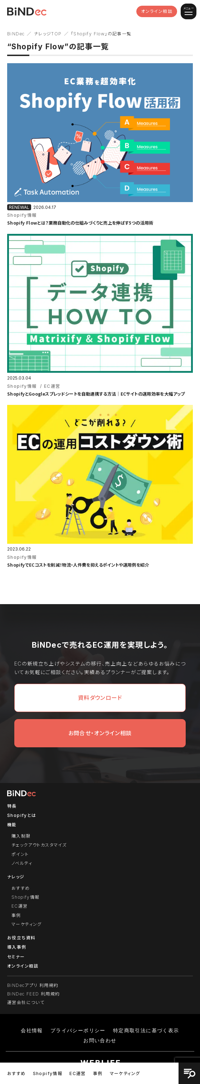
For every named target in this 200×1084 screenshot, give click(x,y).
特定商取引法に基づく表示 (146, 1030)
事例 (98, 1073)
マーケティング (125, 1073)
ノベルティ (21, 863)
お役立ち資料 (21, 937)
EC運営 (77, 1073)
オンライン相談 (156, 11)
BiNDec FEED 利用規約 (33, 994)
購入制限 (21, 836)
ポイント (20, 854)
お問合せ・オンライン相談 (100, 733)
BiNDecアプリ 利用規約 (33, 985)
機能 (12, 824)
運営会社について (25, 1002)
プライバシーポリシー (78, 1030)
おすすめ (16, 1073)
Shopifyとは (21, 815)
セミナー (16, 956)
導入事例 (16, 947)
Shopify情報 (48, 1073)
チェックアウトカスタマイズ (39, 845)
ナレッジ (16, 876)
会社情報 (32, 1030)
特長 (12, 806)
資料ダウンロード (100, 697)
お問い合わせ (99, 1040)
